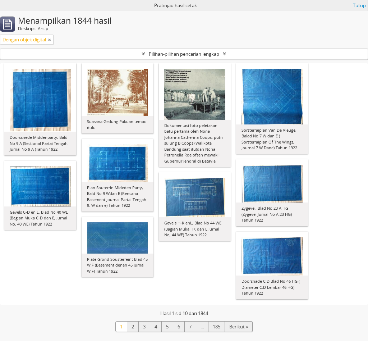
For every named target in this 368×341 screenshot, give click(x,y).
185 (216, 326)
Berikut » (238, 326)
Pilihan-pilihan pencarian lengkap (184, 54)
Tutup (359, 5)
